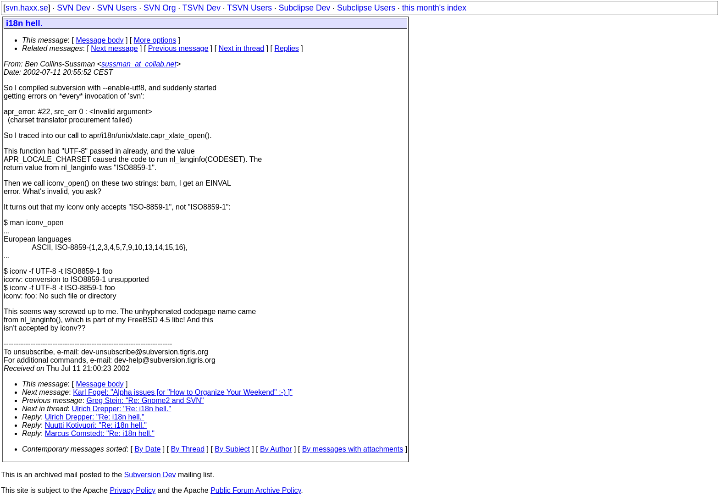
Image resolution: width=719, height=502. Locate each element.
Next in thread (242, 48)
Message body (99, 40)
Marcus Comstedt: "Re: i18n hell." (100, 433)
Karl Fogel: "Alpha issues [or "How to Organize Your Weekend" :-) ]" (183, 392)
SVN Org (160, 7)
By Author (276, 449)
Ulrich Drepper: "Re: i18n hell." (121, 409)
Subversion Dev (150, 475)
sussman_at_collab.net (139, 64)
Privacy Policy (132, 490)
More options (155, 40)
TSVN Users (249, 7)
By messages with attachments (353, 449)
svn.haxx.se (27, 7)
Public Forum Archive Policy (255, 490)
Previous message (178, 48)
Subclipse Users (366, 7)
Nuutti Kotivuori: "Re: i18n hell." (96, 425)
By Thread (188, 449)
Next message (114, 48)
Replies (287, 48)
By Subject (232, 449)
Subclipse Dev (304, 7)
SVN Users (117, 7)
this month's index (434, 7)
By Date (147, 449)
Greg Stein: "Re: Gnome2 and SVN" (145, 400)
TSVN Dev (202, 7)
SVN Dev (73, 7)
